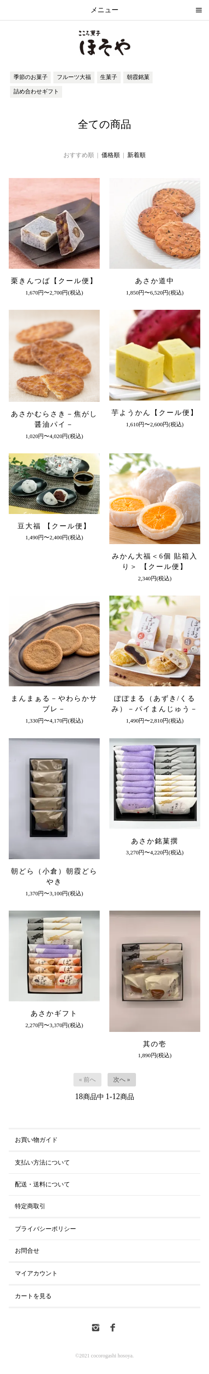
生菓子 (108, 77)
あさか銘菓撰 (154, 841)
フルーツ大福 (74, 77)
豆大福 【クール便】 (58, 526)
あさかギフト (54, 1013)
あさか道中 (154, 280)
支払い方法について (42, 1162)
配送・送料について (42, 1184)
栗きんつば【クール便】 (54, 280)
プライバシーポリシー (45, 1229)
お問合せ (27, 1250)
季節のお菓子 (31, 77)
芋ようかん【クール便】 (154, 412)
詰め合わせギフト (36, 92)
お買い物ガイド (36, 1140)
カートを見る (33, 1296)
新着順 (136, 155)
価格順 (110, 155)
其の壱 (155, 1044)
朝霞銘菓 (138, 77)
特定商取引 (30, 1206)
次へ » (121, 1079)
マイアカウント (36, 1273)
